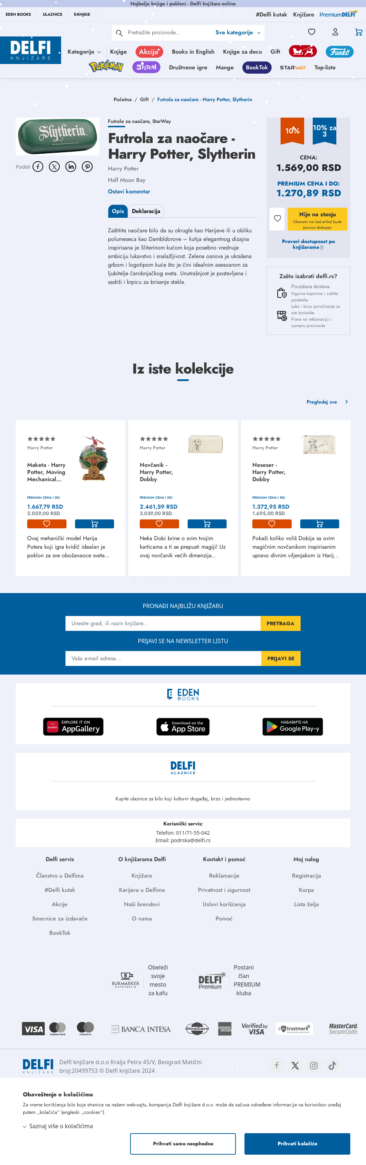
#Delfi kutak (60, 890)
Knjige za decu (242, 52)
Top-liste (325, 67)
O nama (142, 918)
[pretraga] (119, 33)
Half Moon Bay (126, 180)
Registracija (306, 876)
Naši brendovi (142, 904)
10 (231, 581)
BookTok (257, 67)
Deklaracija (146, 211)
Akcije (60, 904)
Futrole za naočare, (130, 121)
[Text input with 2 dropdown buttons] (170, 32)
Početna (123, 99)
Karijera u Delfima (142, 890)
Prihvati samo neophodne (183, 1143)
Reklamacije (224, 876)
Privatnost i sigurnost (224, 890)
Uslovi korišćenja (224, 904)
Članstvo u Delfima (60, 876)
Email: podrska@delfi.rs (183, 840)
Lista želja (306, 904)
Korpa (306, 890)
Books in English (193, 52)
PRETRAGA (281, 623)
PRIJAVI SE (281, 658)
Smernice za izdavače (60, 918)
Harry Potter (123, 168)
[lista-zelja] (46, 524)
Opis (118, 211)
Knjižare (142, 876)
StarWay (161, 121)
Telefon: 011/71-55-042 (183, 832)
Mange (225, 67)
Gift (275, 52)
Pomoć (224, 918)
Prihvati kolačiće (297, 1143)
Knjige (118, 52)
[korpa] (94, 524)
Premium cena (300, 183)
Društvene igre (188, 67)
